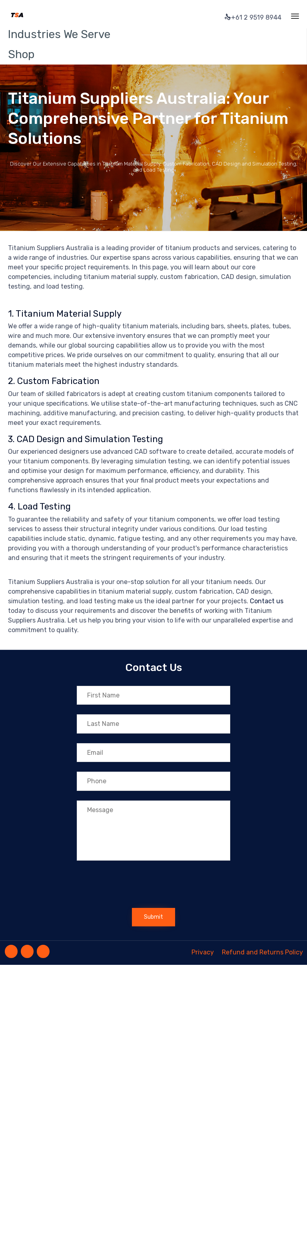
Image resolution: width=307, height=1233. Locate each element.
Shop (21, 54)
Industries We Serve (59, 34)
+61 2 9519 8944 (253, 17)
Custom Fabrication (58, 381)
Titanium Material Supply (69, 313)
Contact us (266, 601)
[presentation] (137, 886)
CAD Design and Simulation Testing (90, 439)
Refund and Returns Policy (262, 952)
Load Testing (44, 506)
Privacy (202, 952)
